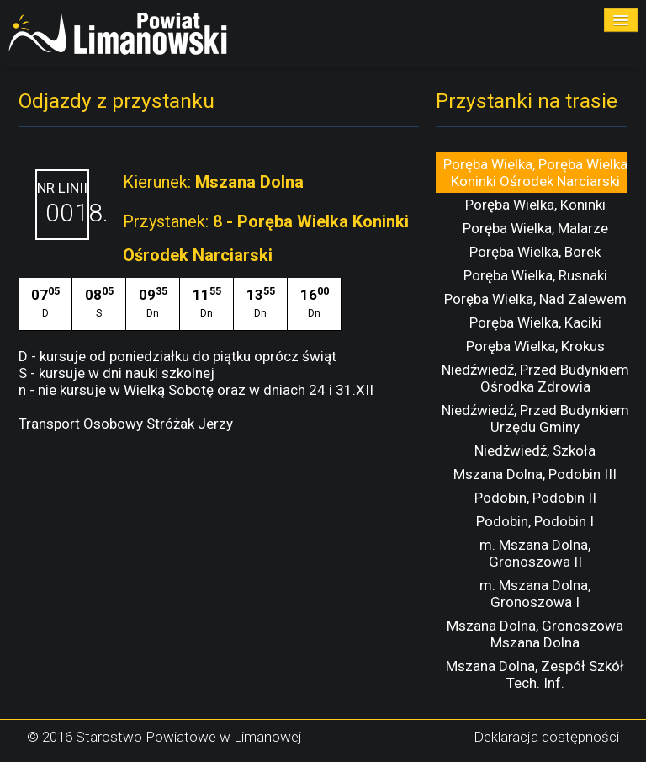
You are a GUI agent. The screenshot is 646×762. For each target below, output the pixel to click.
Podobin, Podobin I (535, 521)
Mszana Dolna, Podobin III (535, 474)
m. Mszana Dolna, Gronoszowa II (534, 553)
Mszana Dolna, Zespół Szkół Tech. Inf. (535, 674)
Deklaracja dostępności (546, 736)
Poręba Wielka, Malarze (535, 228)
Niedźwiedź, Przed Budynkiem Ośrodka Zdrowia (535, 378)
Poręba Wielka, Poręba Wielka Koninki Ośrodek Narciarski (535, 172)
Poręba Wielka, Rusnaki (535, 275)
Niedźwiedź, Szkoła (535, 450)
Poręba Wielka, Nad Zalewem (535, 298)
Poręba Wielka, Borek (535, 251)
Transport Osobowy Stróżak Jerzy (126, 423)
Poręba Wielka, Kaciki (535, 322)
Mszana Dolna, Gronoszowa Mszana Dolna (535, 634)
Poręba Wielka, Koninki (535, 204)
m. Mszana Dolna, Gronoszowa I (534, 593)
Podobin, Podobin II (535, 497)
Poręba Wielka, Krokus (535, 346)
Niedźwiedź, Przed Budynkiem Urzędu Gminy (535, 418)
